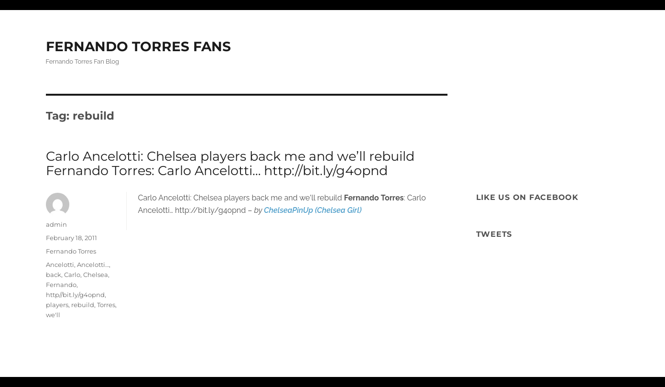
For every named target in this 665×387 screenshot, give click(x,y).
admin (56, 224)
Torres (106, 305)
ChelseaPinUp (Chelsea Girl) (312, 210)
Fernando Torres (71, 251)
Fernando (61, 284)
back (53, 274)
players (57, 305)
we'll (53, 315)
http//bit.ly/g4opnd (75, 295)
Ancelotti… (93, 264)
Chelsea (95, 274)
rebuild (82, 305)
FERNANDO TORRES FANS (138, 46)
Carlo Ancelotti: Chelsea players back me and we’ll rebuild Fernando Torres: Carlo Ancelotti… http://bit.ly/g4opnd (230, 163)
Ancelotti (60, 264)
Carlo (72, 274)
